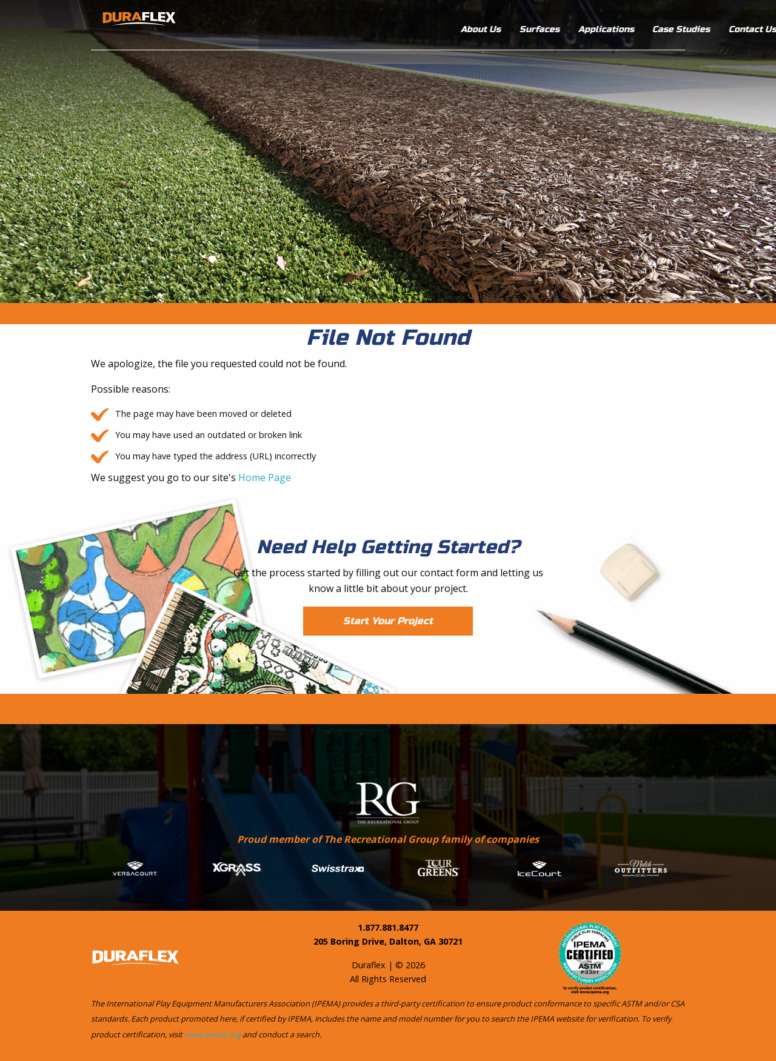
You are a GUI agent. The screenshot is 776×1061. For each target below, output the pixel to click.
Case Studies (589, 22)
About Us (389, 22)
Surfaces (448, 22)
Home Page (264, 477)
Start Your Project (388, 621)
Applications (515, 22)
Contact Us (661, 22)
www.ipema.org (212, 1034)
